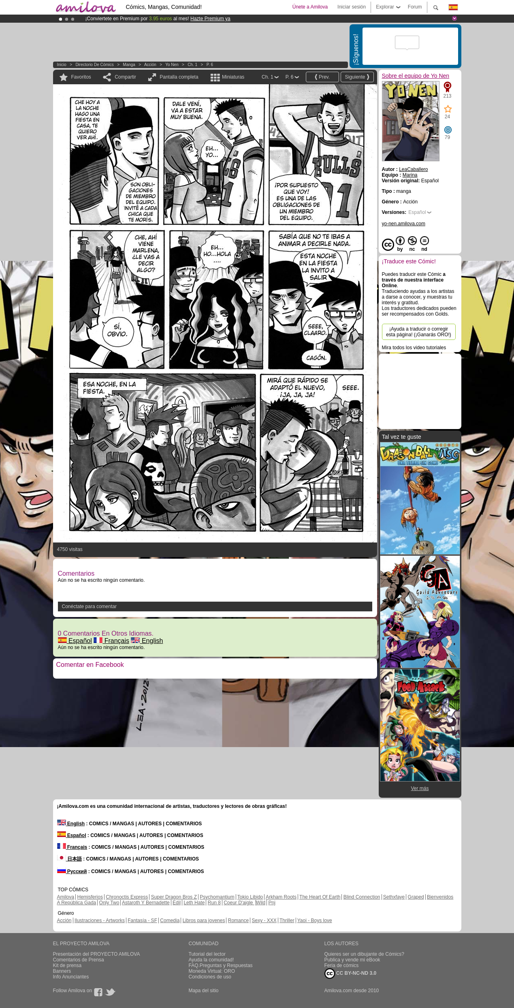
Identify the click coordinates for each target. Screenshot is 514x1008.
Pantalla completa (179, 77)
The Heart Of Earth (319, 897)
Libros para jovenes (204, 920)
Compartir (125, 77)
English (147, 640)
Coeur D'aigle (239, 902)
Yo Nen (171, 64)
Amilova (66, 897)
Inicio (61, 64)
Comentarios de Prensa (78, 960)
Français (111, 640)
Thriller (286, 920)
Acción (150, 64)
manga (129, 64)
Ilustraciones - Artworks (100, 920)
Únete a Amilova (310, 7)
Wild (260, 902)
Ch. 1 (192, 64)
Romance (238, 920)
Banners (62, 971)
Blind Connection (361, 897)
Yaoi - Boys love (314, 920)
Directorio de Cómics (94, 64)
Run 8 (214, 902)
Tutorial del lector (207, 954)
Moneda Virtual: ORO (212, 971)
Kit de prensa (67, 965)
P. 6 (210, 64)
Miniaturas (233, 77)
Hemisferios (90, 897)
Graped (416, 897)
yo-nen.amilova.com (403, 223)
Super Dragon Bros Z (174, 897)
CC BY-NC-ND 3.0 (350, 973)
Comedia (169, 920)
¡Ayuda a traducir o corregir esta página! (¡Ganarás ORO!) (418, 331)
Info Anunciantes (71, 977)
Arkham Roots (281, 897)
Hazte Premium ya (210, 18)
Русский (72, 871)
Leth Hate (194, 902)
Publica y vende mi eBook (352, 960)
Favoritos (81, 77)
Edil (177, 902)
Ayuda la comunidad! (211, 960)
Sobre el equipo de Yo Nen (416, 76)
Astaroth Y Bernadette (146, 902)
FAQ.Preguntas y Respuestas (221, 965)
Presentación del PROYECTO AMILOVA (96, 954)
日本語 (69, 859)
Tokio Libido (250, 897)
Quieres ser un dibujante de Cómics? (364, 954)
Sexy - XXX (264, 920)
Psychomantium (217, 897)
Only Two (109, 902)
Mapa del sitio (204, 990)
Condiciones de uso (210, 977)
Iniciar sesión (351, 7)
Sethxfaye (394, 897)
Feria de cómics (341, 965)
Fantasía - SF (142, 920)
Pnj (272, 902)
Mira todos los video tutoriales (414, 347)
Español (75, 640)
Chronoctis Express (127, 897)
